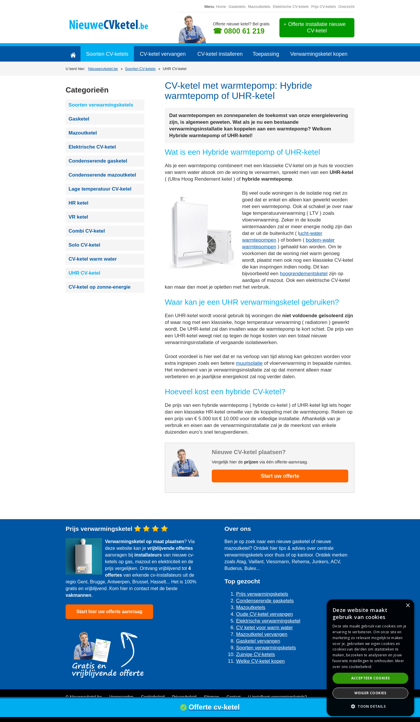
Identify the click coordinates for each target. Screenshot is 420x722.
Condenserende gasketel (98, 161)
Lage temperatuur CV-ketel (100, 189)
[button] (370, 706)
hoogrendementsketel (304, 273)
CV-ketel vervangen (163, 54)
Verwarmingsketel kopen (318, 54)
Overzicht (346, 6)
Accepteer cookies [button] (370, 678)
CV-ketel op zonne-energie (100, 287)
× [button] (407, 606)
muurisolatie (249, 363)
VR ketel (78, 217)
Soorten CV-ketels (107, 54)
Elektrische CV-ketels (291, 6)
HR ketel (78, 203)
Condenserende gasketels (265, 601)
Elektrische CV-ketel (92, 147)
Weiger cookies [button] (370, 692)
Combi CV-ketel (87, 231)
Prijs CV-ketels (323, 6)
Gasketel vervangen (258, 641)
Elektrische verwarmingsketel (268, 621)
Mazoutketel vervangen (262, 634)
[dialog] (370, 657)
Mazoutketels (259, 6)
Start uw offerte (280, 476)
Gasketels (237, 6)
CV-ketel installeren (220, 54)
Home (221, 6)
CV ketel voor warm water (264, 627)
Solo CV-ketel (84, 245)
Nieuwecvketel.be (103, 69)
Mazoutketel (83, 133)
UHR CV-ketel (84, 273)
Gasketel (79, 119)
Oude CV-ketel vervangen (264, 614)
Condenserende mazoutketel (102, 175)
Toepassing (266, 54)
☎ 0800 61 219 (239, 31)
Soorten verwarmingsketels (101, 105)
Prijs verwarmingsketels (262, 594)
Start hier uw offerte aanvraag (109, 611)
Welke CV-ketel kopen (260, 661)
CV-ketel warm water (93, 259)
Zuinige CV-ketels (255, 654)
